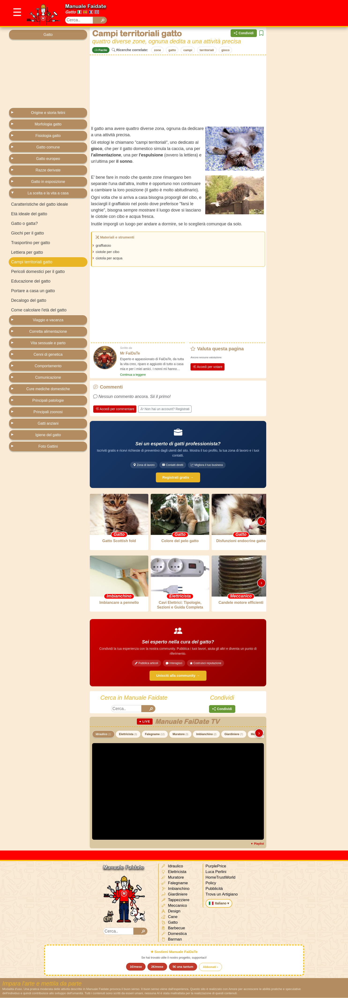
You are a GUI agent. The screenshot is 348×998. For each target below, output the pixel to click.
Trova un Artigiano (222, 894)
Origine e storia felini (48, 113)
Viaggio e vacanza (48, 320)
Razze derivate (48, 170)
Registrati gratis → (178, 477)
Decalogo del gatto (28, 300)
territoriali (207, 50)
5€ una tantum (183, 967)
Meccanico (174, 905)
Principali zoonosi (48, 412)
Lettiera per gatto (27, 252)
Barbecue (173, 928)
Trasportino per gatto (30, 242)
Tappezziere (175, 900)
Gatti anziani (48, 423)
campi (187, 50)
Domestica (174, 934)
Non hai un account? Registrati (164, 409)
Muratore (180, 734)
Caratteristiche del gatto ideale (39, 204)
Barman (171, 939)
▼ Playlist (257, 844)
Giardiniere (234, 734)
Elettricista (128, 734)
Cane (169, 917)
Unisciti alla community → (178, 676)
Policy (211, 883)
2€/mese (157, 967)
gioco (225, 50)
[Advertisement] (254, 13)
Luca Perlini (216, 872)
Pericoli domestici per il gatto (38, 271)
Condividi (244, 33)
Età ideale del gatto (29, 214)
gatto (172, 50)
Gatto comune (48, 147)
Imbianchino (206, 734)
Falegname (155, 734)
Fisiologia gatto (48, 136)
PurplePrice (216, 866)
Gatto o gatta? (24, 223)
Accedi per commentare (114, 409)
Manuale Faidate (85, 6)
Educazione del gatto (30, 281)
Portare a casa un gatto (33, 290)
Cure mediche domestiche (48, 389)
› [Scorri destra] (261, 521)
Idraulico (103, 734)
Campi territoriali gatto (31, 262)
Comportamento (48, 366)
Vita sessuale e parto (48, 343)
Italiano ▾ (219, 903)
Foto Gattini (48, 446)
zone (157, 50)
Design (170, 911)
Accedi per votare (207, 367)
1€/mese (136, 967)
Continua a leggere (133, 374)
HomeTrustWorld (221, 877)
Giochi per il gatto (27, 233)
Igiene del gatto (48, 435)
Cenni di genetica (48, 354)
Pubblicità (214, 889)
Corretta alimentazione (48, 331)
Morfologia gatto (48, 124)
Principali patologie (48, 400)
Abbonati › (210, 967)
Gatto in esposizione (48, 182)
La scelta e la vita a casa (48, 193)
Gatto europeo (48, 159)
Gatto (70, 12)
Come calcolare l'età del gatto (39, 310)
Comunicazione (48, 377)
